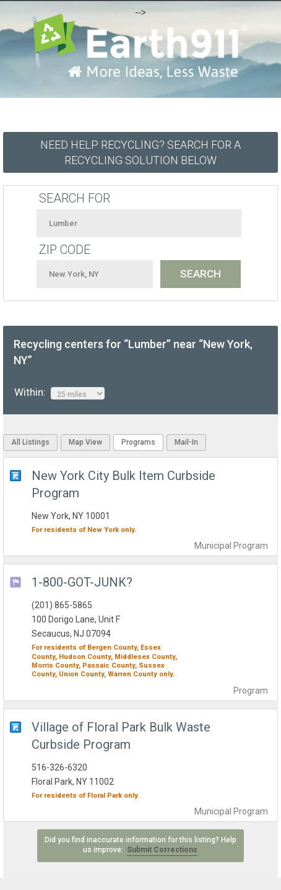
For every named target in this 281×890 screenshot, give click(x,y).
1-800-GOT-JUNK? (82, 582)
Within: (59, 392)
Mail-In (186, 442)
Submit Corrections (162, 849)
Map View (85, 442)
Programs (138, 442)
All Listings (30, 442)
